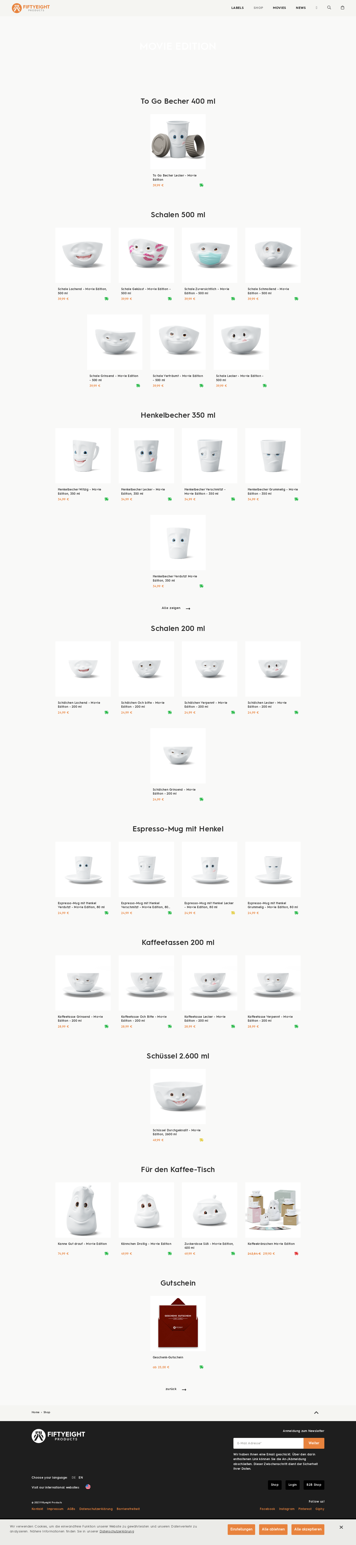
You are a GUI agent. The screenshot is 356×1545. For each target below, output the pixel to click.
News (301, 8)
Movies (279, 8)
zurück (171, 1389)
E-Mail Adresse (249, 1443)
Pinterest (305, 1509)
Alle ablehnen (273, 1529)
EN (81, 1477)
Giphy (319, 1509)
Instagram (287, 1509)
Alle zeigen (171, 608)
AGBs (71, 1509)
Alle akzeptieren (308, 1529)
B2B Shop (314, 1485)
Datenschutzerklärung (96, 1509)
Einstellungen (241, 1529)
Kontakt (37, 1509)
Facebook (267, 1509)
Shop (258, 8)
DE (74, 1477)
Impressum (55, 1509)
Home (36, 1412)
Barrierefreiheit (128, 1509)
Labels (237, 8)
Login (293, 1485)
